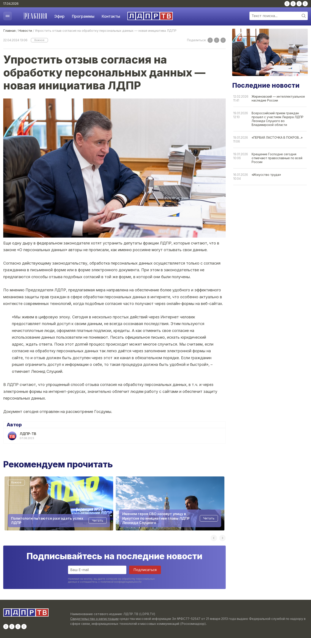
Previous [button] (214, 538)
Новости (25, 31)
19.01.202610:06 (240, 156)
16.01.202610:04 (240, 176)
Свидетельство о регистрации (94, 619)
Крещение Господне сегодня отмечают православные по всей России (277, 158)
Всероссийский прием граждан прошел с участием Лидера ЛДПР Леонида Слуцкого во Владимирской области (277, 119)
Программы (83, 16)
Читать (97, 520)
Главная (9, 31)
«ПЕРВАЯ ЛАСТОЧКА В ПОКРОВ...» (277, 137)
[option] (59, 503)
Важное (39, 40)
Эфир (59, 16)
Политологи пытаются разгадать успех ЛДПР (47, 520)
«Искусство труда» (266, 174)
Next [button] (222, 538)
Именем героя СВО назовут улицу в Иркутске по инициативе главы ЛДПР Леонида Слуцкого (156, 518)
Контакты (111, 16)
